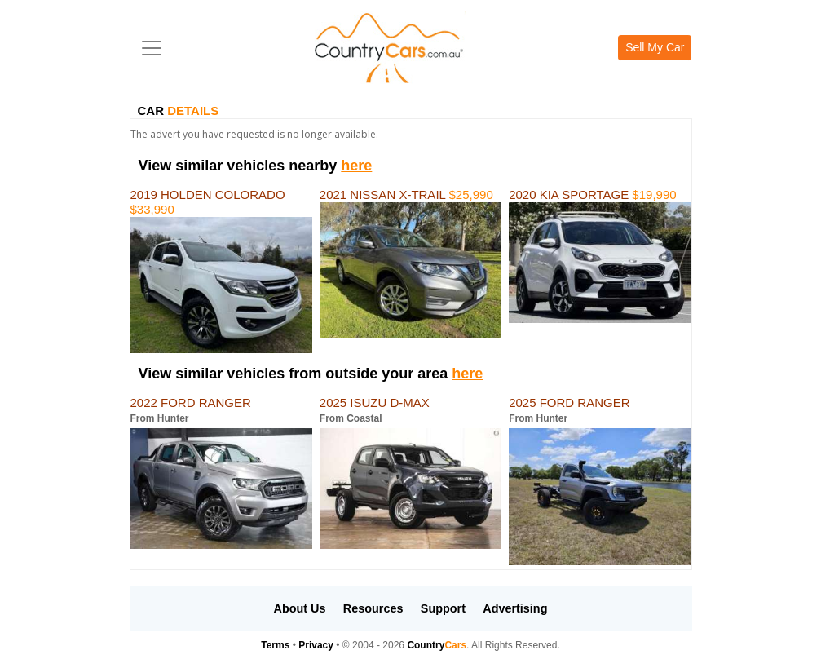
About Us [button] (300, 608)
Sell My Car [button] (654, 47)
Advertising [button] (515, 608)
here (356, 165)
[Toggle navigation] (152, 48)
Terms (275, 645)
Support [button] (443, 608)
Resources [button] (373, 608)
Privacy (315, 645)
